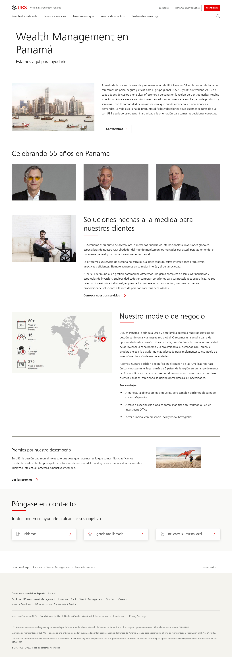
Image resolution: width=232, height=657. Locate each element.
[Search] (218, 16)
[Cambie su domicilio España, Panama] (51, 593)
